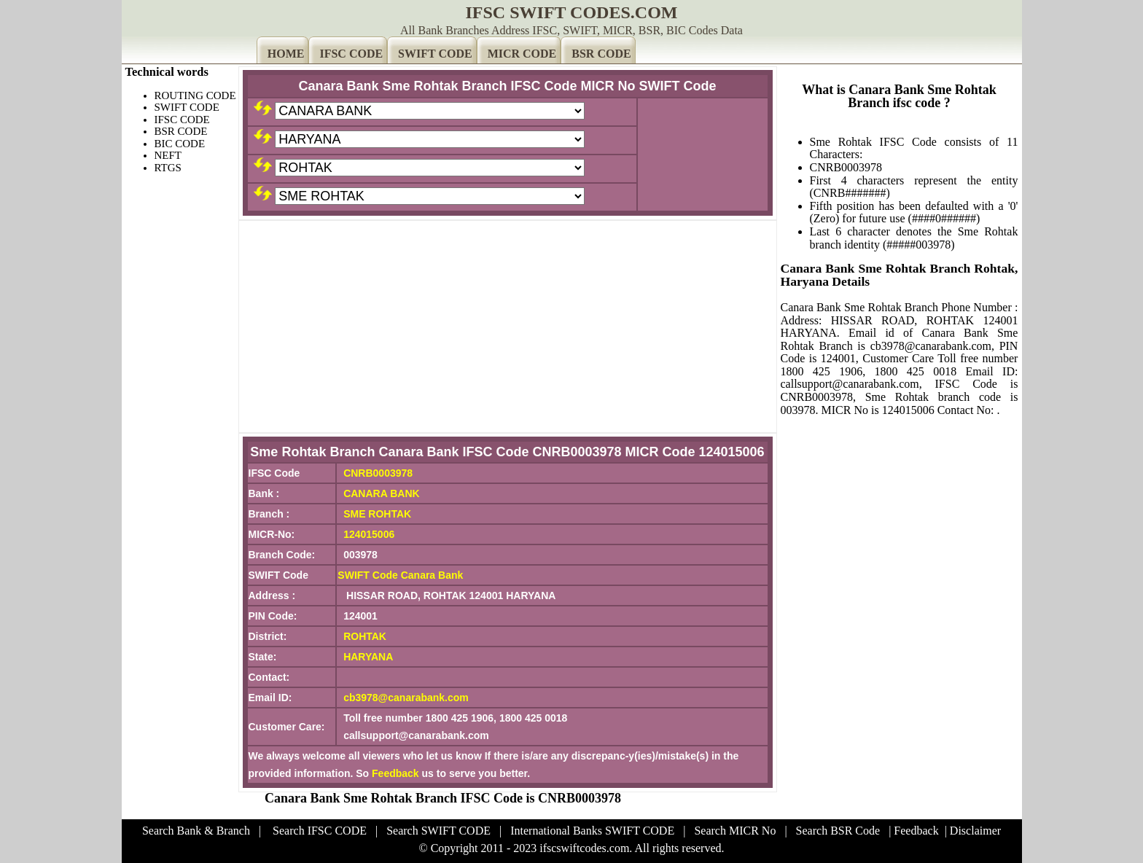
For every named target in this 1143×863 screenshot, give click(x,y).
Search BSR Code (838, 830)
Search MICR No (735, 830)
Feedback (395, 773)
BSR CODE (601, 53)
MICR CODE (522, 53)
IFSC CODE (351, 53)
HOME (286, 53)
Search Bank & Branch (196, 830)
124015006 (368, 534)
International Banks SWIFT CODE (592, 830)
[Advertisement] (508, 326)
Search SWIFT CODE (438, 830)
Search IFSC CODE (320, 830)
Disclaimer (975, 830)
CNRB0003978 (378, 473)
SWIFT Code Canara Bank (400, 575)
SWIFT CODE (435, 53)
